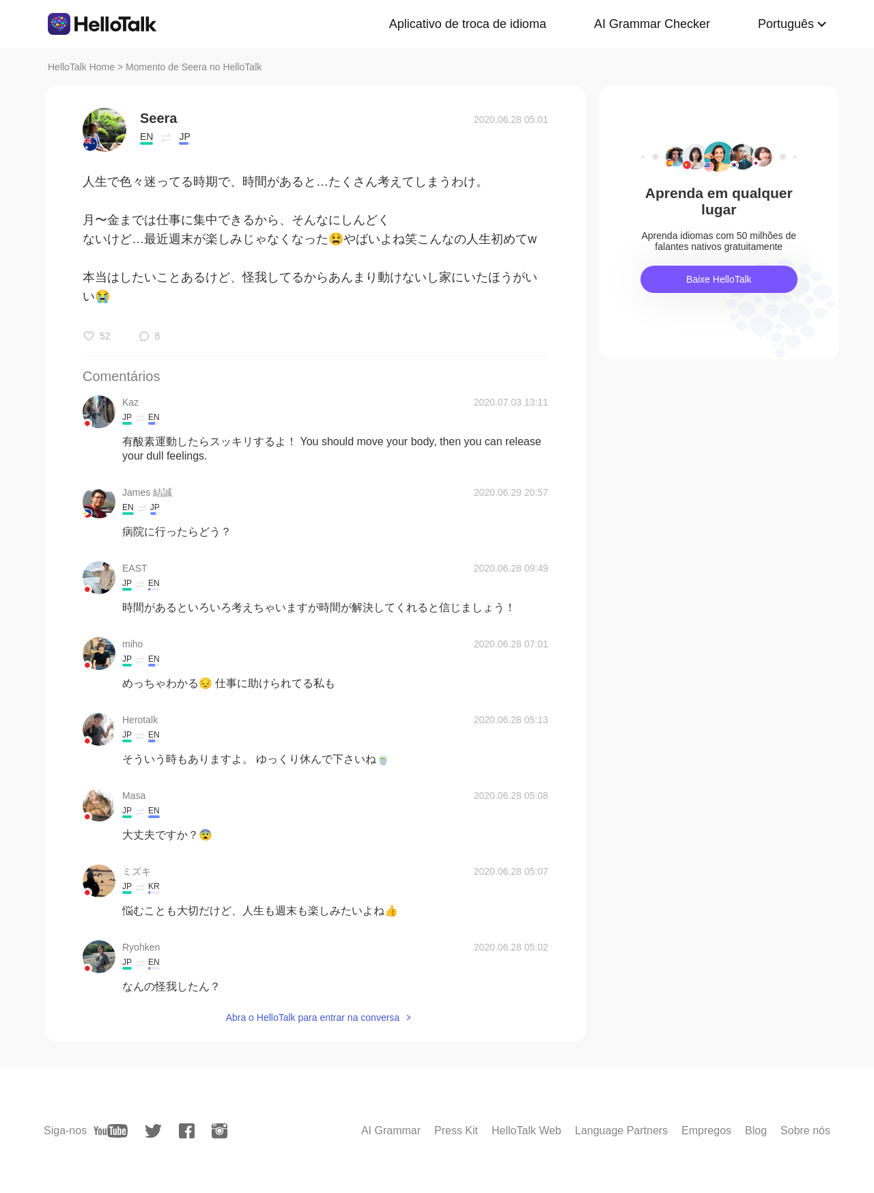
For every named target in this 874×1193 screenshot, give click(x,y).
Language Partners (621, 1130)
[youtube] (111, 1131)
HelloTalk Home (81, 66)
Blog (756, 1130)
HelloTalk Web (526, 1130)
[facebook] (187, 1130)
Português (786, 24)
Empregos (706, 1130)
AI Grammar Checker (652, 24)
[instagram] (219, 1130)
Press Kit (456, 1130)
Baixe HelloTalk (719, 279)
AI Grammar (391, 1130)
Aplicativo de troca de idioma (467, 24)
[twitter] (153, 1131)
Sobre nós (805, 1130)
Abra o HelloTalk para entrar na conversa (312, 1017)
